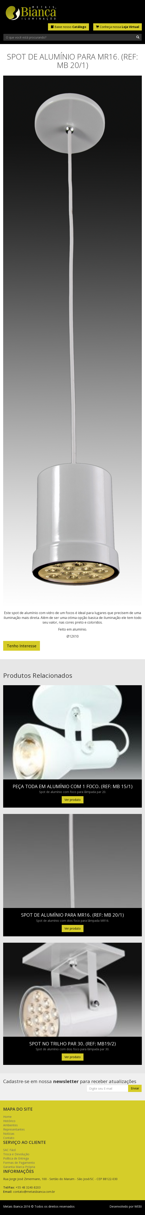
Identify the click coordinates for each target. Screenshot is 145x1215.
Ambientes (10, 1125)
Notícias (8, 1134)
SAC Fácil (9, 1150)
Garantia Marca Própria (19, 1167)
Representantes (14, 1129)
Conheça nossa (117, 27)
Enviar (135, 1088)
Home (7, 1117)
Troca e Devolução (16, 1154)
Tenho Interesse (21, 645)
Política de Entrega (16, 1158)
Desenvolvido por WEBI (125, 1206)
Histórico (9, 1121)
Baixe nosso (68, 27)
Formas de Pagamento (19, 1163)
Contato (8, 1138)
